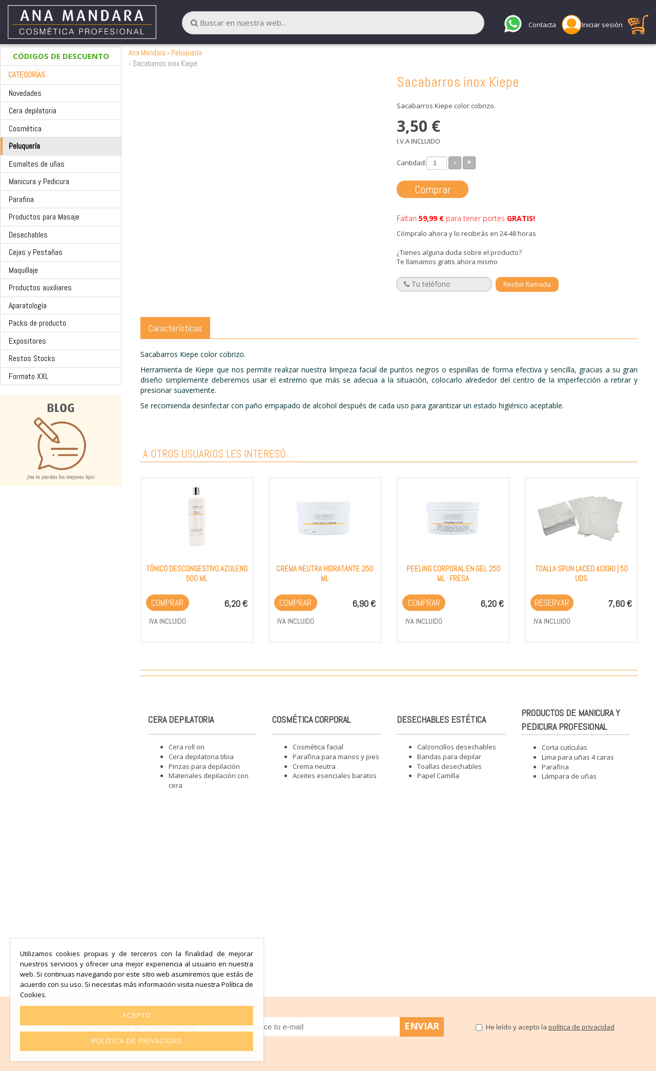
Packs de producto (37, 323)
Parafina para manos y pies (336, 756)
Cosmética (25, 128)
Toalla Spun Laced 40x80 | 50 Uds (581, 573)
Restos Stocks (32, 358)
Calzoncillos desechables (456, 746)
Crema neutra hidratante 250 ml (324, 573)
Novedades (25, 93)
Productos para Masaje (44, 216)
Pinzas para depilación (204, 766)
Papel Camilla (438, 775)
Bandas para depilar (449, 756)
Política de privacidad (136, 1041)
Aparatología (28, 305)
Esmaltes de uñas (37, 163)
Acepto (136, 1015)
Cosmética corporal (311, 719)
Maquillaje (23, 270)
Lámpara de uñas (569, 776)
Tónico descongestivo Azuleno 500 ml (197, 573)
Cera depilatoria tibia (201, 756)
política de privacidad (581, 1027)
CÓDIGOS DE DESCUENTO (61, 56)
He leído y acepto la (550, 1027)
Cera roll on (186, 746)
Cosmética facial (318, 746)
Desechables (28, 234)
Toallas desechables (449, 766)
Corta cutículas (564, 747)
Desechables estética (441, 719)
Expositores (27, 340)
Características (175, 328)
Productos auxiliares (40, 287)
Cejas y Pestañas (36, 252)
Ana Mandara (147, 52)
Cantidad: (411, 162)
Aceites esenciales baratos (335, 775)
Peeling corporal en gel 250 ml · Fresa (453, 573)
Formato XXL (29, 376)
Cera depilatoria (32, 110)
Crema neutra (314, 766)
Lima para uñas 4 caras (578, 757)
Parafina (21, 199)
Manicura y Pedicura (39, 181)
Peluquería (24, 146)
